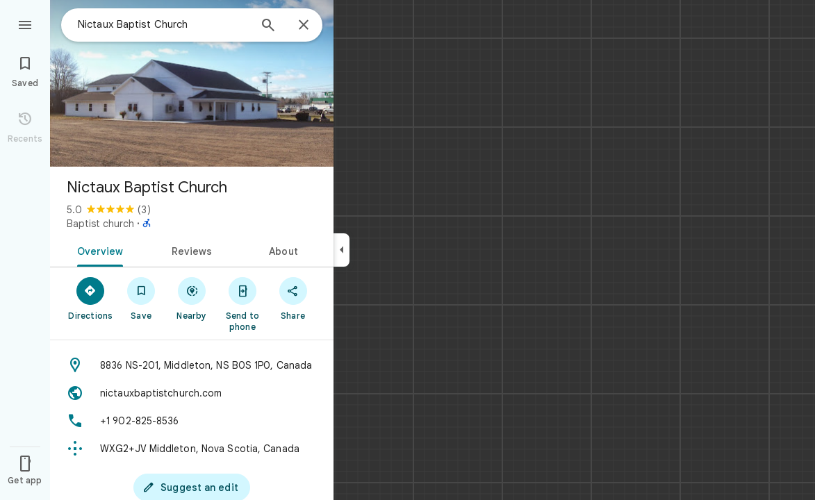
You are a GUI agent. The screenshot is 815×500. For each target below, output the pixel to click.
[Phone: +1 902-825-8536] (192, 421)
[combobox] (163, 24)
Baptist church (100, 223)
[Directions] (90, 298)
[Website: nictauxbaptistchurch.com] (192, 393)
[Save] (141, 298)
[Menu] (25, 23)
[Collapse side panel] (341, 250)
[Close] (303, 25)
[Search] (268, 26)
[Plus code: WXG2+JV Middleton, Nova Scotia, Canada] (192, 448)
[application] (407, 250)
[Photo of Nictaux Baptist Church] (192, 83)
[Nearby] (192, 298)
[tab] (97, 250)
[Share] (292, 298)
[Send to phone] (242, 303)
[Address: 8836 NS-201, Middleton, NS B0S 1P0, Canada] (192, 365)
